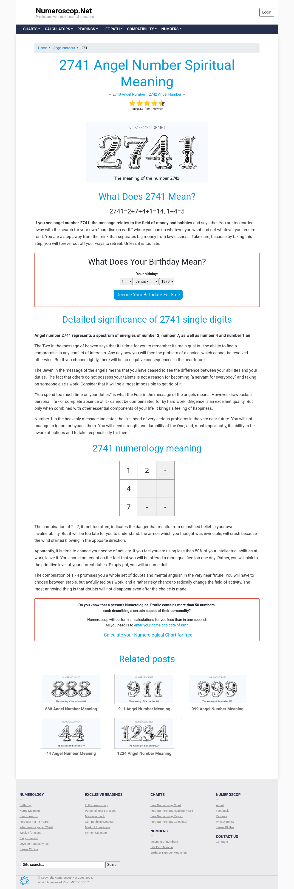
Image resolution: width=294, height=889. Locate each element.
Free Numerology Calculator (168, 821)
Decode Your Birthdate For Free (148, 294)
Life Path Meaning (162, 847)
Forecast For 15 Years (34, 821)
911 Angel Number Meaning (144, 708)
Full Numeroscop (96, 805)
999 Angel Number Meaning (217, 708)
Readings (86, 29)
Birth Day (25, 805)
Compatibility (140, 29)
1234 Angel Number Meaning (144, 753)
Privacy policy (225, 821)
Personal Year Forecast (100, 810)
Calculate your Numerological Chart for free (148, 635)
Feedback (222, 810)
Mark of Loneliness (97, 827)
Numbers (169, 29)
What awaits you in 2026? (36, 827)
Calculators (57, 29)
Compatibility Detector (100, 821)
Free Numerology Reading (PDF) (171, 810)
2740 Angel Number (129, 94)
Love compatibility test (35, 843)
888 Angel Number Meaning (71, 708)
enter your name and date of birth (161, 625)
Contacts (222, 841)
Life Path (111, 29)
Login (266, 12)
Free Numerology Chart (165, 805)
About (220, 805)
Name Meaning (30, 810)
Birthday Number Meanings (168, 852)
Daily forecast (29, 838)
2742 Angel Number (165, 94)
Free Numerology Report (166, 816)
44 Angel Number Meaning (71, 753)
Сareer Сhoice (29, 849)
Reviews (221, 816)
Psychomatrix (29, 816)
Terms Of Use (225, 827)
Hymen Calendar (96, 832)
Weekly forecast (30, 832)
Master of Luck (95, 816)
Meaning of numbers (164, 841)
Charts (30, 29)
